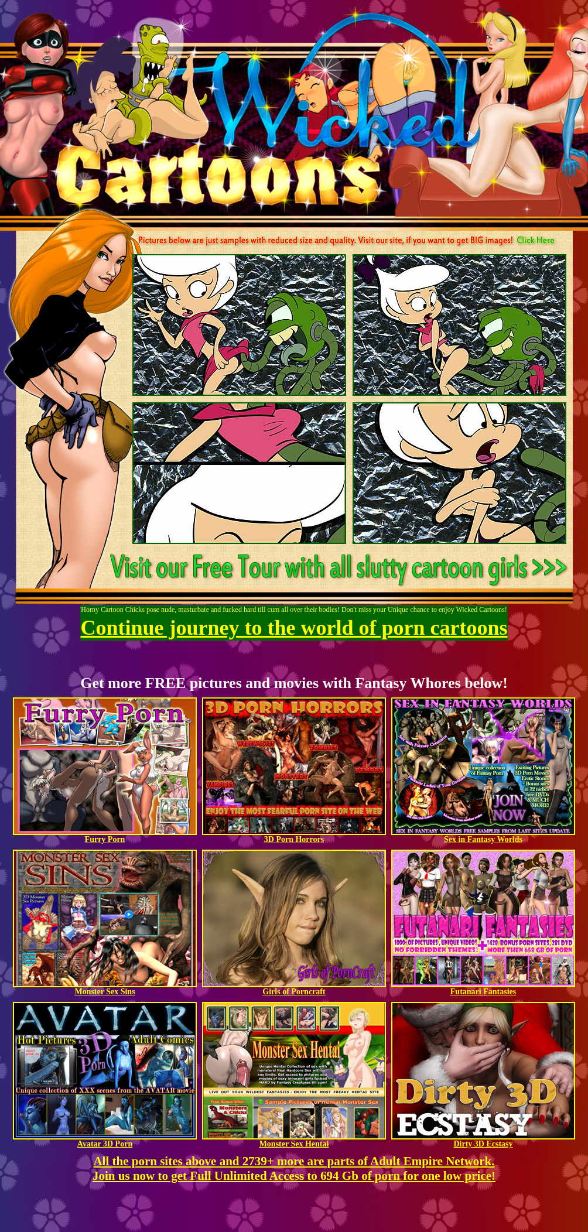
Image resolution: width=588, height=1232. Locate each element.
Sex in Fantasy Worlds (483, 836)
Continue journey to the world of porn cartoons (294, 627)
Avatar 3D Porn (105, 1140)
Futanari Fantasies (483, 988)
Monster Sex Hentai (294, 1140)
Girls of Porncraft (294, 988)
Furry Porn (105, 836)
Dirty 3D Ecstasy (483, 1140)
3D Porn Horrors (294, 836)
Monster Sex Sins (105, 988)
